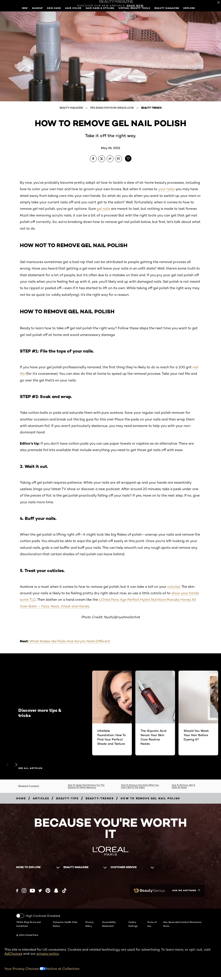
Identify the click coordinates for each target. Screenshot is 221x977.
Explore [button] (189, 8)
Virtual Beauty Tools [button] (134, 8)
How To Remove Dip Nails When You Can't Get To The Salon (140, 786)
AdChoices (13, 953)
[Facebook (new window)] (17, 890)
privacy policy (47, 953)
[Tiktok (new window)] (64, 890)
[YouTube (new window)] (32, 890)
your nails (166, 189)
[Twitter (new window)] (40, 890)
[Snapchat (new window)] (56, 890)
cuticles (173, 587)
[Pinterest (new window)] (48, 890)
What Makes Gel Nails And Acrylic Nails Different (70, 641)
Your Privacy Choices (25, 968)
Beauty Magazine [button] (167, 8)
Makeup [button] (37, 8)
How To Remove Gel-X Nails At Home (183, 786)
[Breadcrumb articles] (41, 798)
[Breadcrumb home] (21, 798)
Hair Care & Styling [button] (100, 8)
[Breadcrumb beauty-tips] (67, 798)
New (25, 8)
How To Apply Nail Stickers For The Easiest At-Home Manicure (86, 786)
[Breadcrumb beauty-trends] (100, 798)
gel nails (103, 209)
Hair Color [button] (73, 8)
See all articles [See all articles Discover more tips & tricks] (30, 768)
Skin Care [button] (54, 8)
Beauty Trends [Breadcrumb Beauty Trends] (151, 107)
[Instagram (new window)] (24, 890)
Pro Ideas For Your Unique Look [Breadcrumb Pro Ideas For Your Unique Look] (112, 107)
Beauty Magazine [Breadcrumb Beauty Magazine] (72, 107)
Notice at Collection (62, 968)
